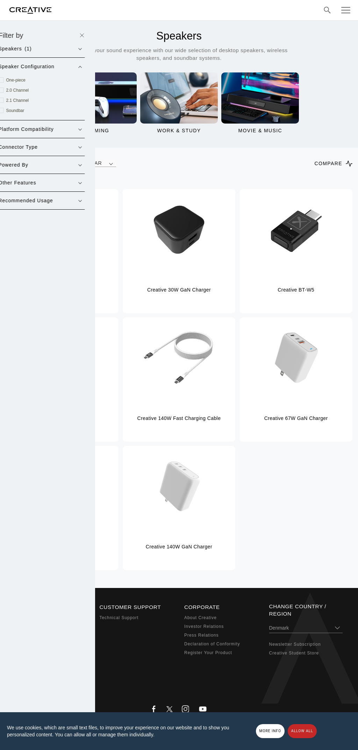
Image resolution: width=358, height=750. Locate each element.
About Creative (200, 617)
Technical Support (119, 617)
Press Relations (201, 635)
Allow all (302, 731)
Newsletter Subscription (295, 644)
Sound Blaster (30, 626)
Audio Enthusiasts (34, 669)
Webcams (25, 652)
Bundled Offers (31, 678)
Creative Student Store (294, 653)
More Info (270, 731)
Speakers (25, 635)
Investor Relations (204, 626)
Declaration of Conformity (212, 644)
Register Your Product (208, 652)
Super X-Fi (26, 617)
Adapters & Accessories (40, 661)
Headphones (28, 644)
